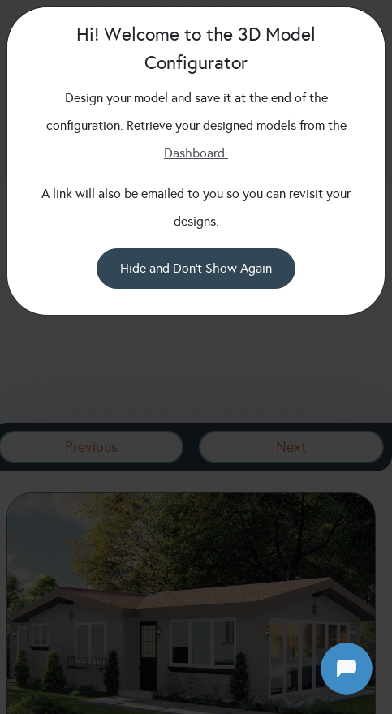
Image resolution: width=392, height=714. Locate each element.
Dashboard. (196, 153)
